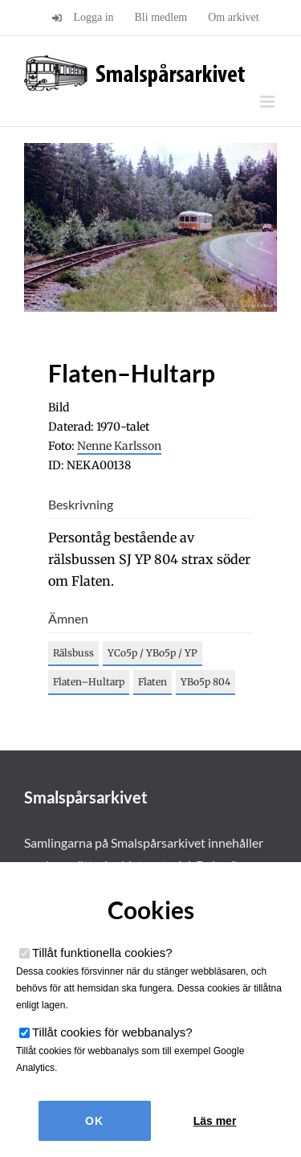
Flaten (152, 682)
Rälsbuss (73, 653)
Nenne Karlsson (119, 446)
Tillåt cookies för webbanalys (112, 1032)
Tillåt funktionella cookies (102, 952)
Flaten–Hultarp (88, 682)
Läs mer (215, 1120)
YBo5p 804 (205, 682)
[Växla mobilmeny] (268, 101)
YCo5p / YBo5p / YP (152, 653)
